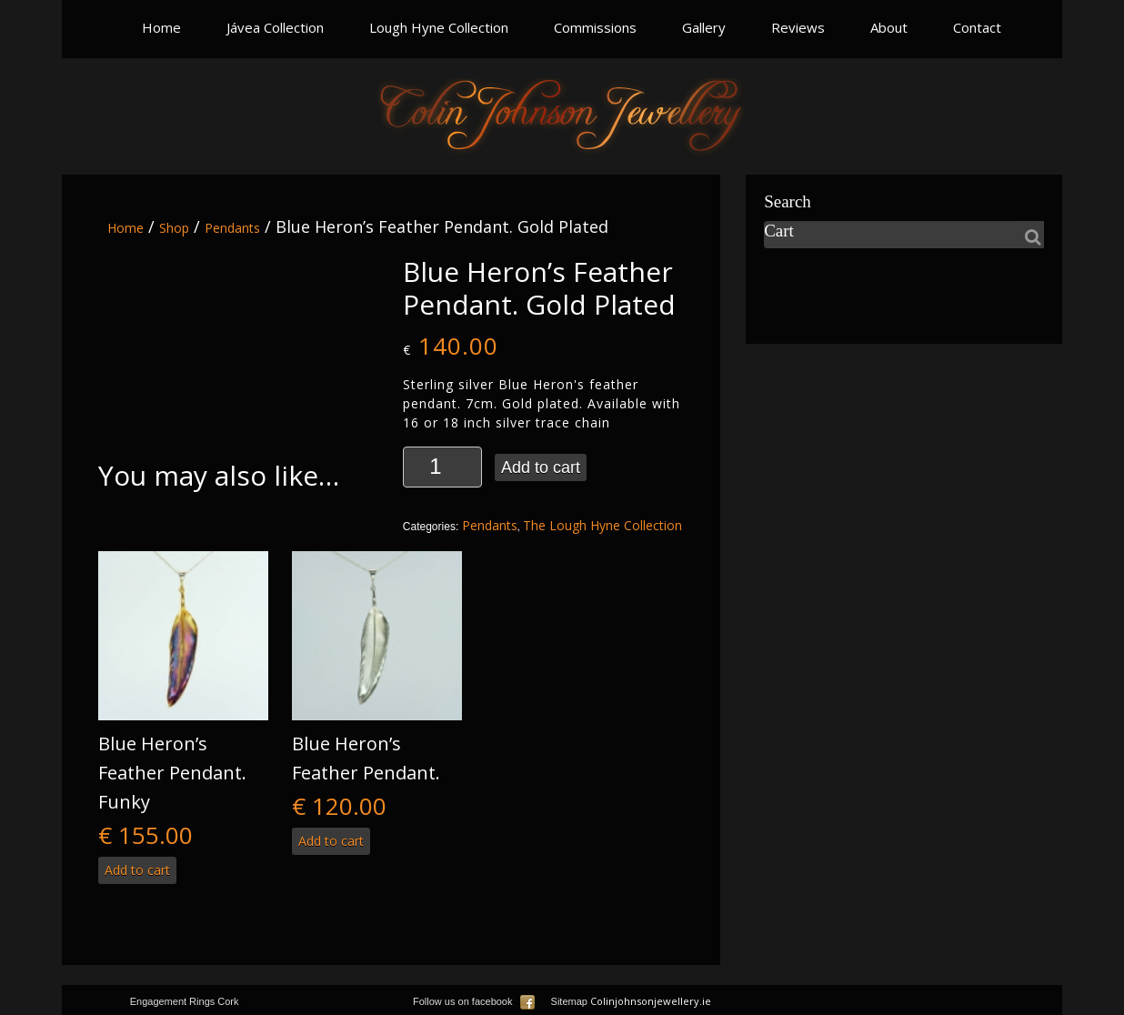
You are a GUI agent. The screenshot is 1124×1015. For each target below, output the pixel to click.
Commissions (595, 27)
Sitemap (569, 1001)
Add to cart (540, 467)
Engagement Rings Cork (184, 1001)
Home (161, 27)
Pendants (232, 227)
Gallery (704, 27)
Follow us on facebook (474, 1001)
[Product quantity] (442, 467)
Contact (977, 27)
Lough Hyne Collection (438, 27)
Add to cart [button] (137, 870)
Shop (174, 227)
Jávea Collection (275, 27)
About (889, 27)
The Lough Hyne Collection (602, 525)
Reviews (798, 27)
